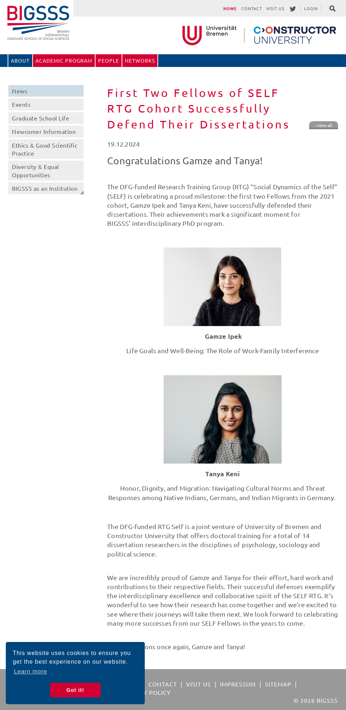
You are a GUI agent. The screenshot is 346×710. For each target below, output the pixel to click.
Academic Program (63, 60)
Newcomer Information (44, 131)
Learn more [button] (30, 671)
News (19, 90)
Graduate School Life (40, 118)
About (20, 60)
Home (230, 8)
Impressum (238, 684)
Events (21, 104)
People (108, 60)
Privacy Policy (146, 692)
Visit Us (275, 8)
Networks (140, 60)
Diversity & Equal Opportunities (35, 170)
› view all (323, 125)
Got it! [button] (75, 690)
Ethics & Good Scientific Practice (44, 149)
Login (311, 8)
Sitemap (278, 684)
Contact (251, 8)
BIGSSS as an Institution (44, 188)
